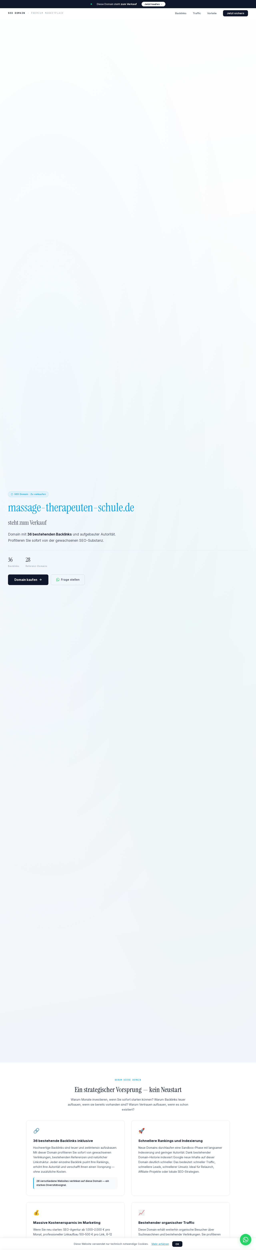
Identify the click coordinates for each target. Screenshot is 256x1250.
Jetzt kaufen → (153, 4)
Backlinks (180, 13)
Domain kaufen (28, 580)
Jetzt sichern (235, 13)
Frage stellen (68, 579)
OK (177, 1244)
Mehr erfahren (160, 1243)
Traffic (197, 13)
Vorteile (212, 13)
